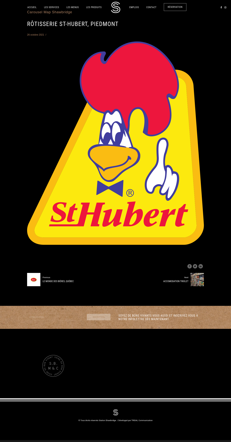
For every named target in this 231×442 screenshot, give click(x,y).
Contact (151, 7)
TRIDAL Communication (142, 420)
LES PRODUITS (94, 7)
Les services (51, 7)
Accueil (32, 7)
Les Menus (72, 7)
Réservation (175, 7)
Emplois (134, 7)
